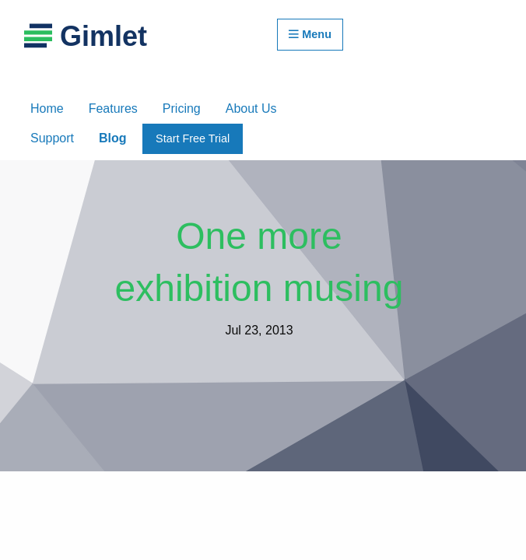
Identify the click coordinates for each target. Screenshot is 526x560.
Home (47, 108)
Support (52, 138)
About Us (251, 108)
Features (113, 108)
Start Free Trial (193, 138)
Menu (310, 34)
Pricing (182, 108)
